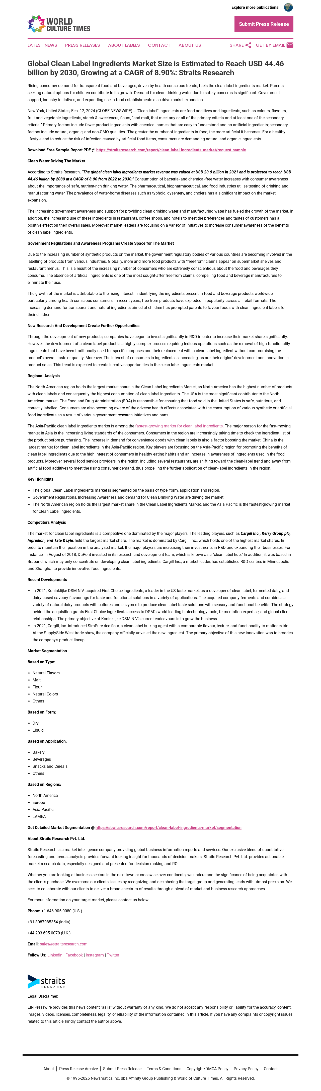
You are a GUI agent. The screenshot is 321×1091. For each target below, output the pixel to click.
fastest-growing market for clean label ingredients (179, 426)
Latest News (42, 45)
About (48, 1068)
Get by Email (274, 45)
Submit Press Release (122, 1068)
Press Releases (82, 45)
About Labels (124, 45)
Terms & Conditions (164, 1068)
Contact (159, 45)
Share (241, 45)
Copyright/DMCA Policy (207, 1068)
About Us (190, 45)
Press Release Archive (78, 1068)
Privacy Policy (246, 1068)
